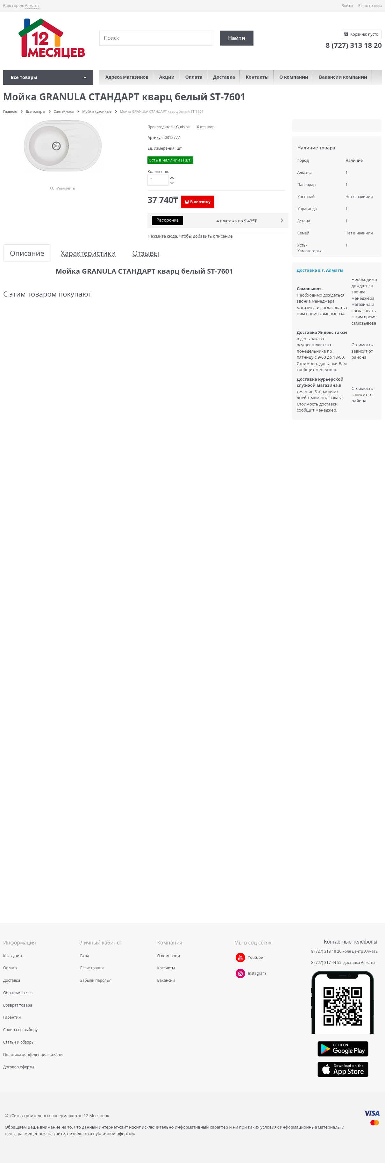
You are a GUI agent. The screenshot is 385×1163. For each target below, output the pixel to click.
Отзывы (145, 253)
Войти (347, 5)
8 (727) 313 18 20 (326, 951)
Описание (27, 253)
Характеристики (88, 253)
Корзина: (363, 34)
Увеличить (66, 188)
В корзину (200, 202)
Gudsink (182, 126)
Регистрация (370, 5)
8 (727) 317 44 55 (326, 962)
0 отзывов (205, 126)
